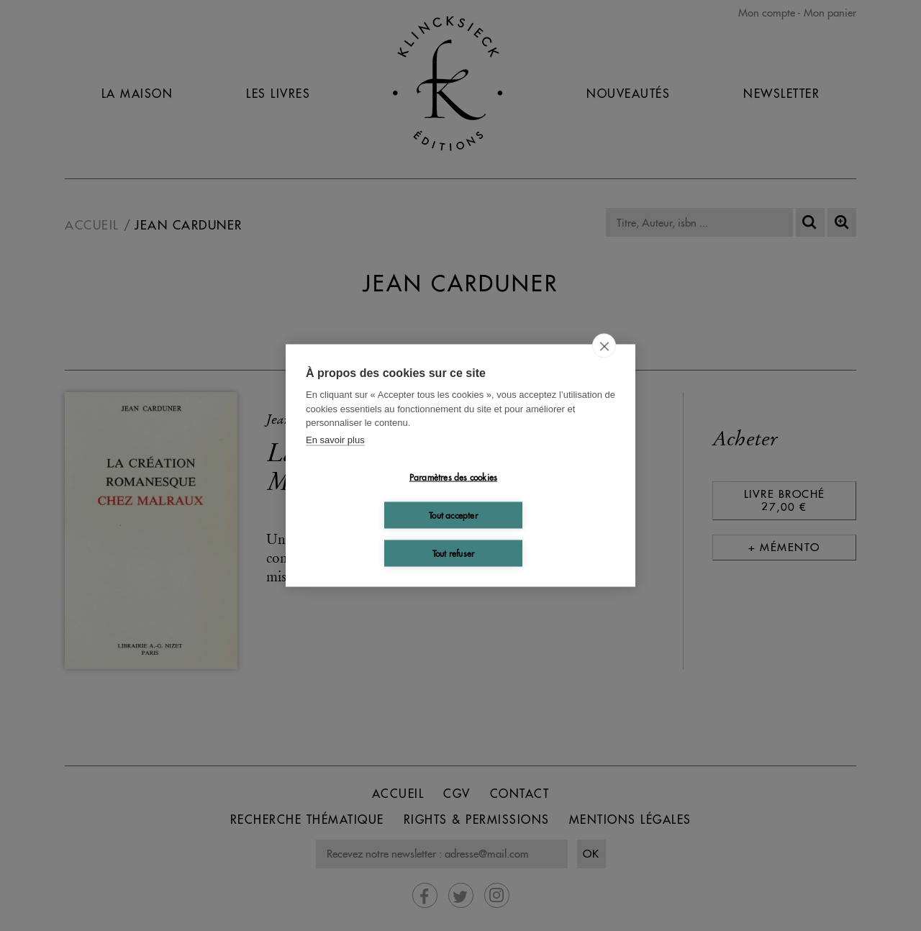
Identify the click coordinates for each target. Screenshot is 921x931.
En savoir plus (335, 439)
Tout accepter (453, 514)
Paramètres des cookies (453, 476)
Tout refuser (453, 553)
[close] (604, 346)
